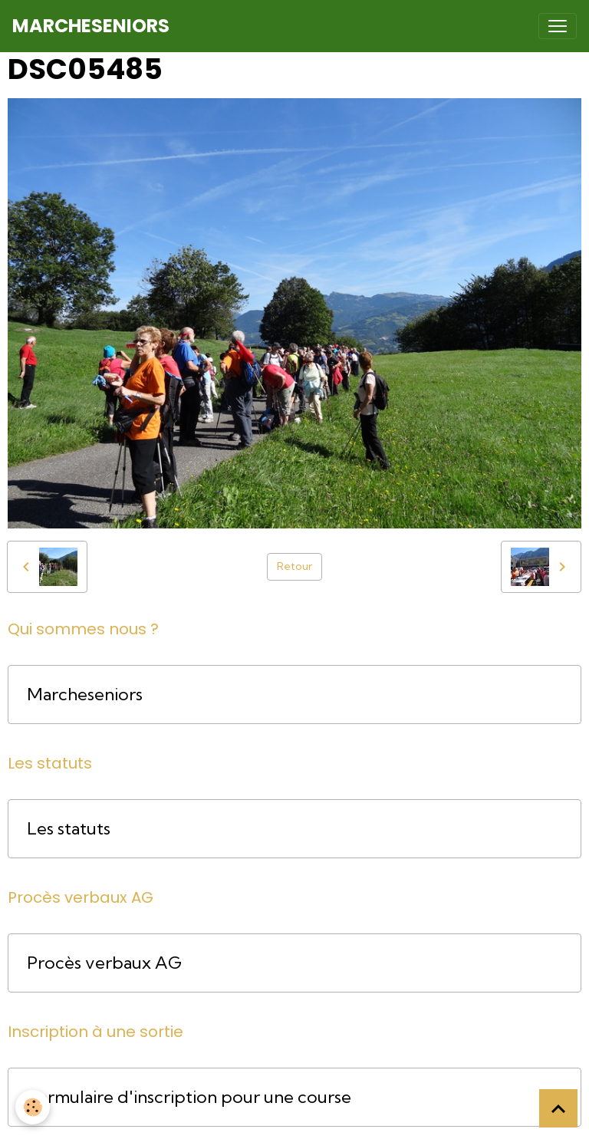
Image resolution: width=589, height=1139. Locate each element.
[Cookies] (32, 1107)
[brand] (90, 26)
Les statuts (68, 828)
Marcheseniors (85, 694)
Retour (294, 566)
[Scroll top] (558, 1108)
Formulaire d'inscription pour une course (189, 1097)
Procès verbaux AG (104, 963)
